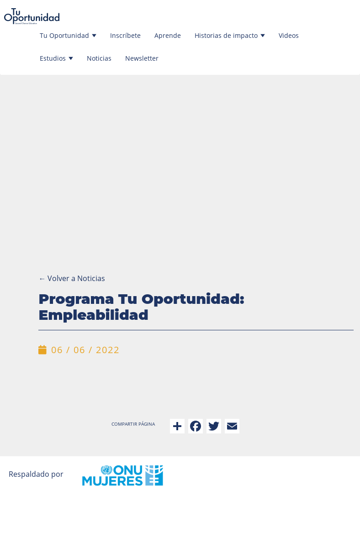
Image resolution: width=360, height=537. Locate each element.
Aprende (167, 35)
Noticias (99, 58)
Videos (289, 35)
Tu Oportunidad (68, 35)
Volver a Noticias (71, 278)
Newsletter (142, 58)
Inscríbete (125, 35)
